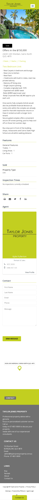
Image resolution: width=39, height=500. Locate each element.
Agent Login (30, 491)
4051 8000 (11, 264)
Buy (5, 471)
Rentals (7, 473)
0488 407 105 (12, 268)
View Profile (29, 272)
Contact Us (8, 478)
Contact (10, 398)
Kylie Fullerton (20, 256)
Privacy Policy (30, 487)
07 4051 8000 (15, 456)
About (6, 476)
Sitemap (8, 491)
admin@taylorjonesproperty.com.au (18, 454)
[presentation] (18, 331)
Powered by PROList (18, 491)
